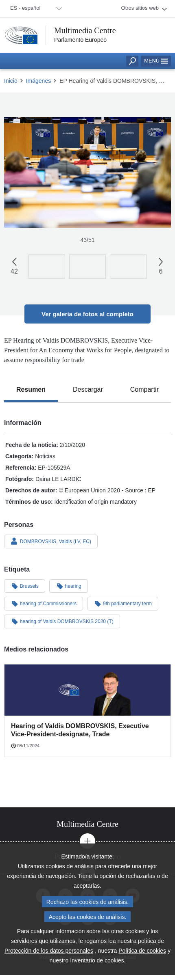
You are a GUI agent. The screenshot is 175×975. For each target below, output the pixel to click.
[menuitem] (34, 8)
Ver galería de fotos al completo (87, 314)
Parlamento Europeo (80, 40)
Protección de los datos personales (48, 954)
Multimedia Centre (85, 30)
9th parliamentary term (123, 603)
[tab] (31, 389)
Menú (156, 61)
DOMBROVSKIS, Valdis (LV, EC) (51, 541)
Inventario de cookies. (97, 963)
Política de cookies (142, 954)
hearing (68, 585)
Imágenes (38, 81)
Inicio (11, 81)
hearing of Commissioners (44, 603)
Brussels (25, 585)
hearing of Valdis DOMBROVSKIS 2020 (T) (62, 621)
